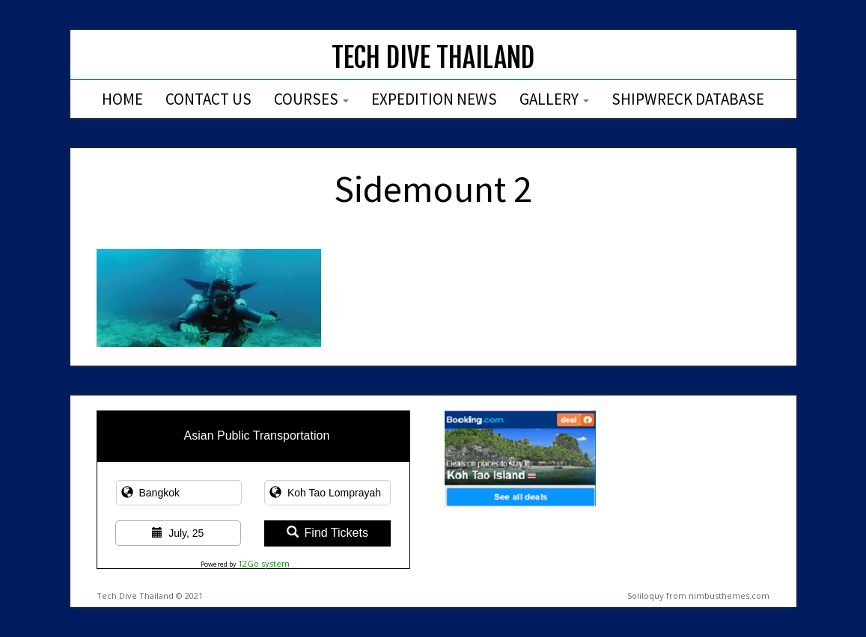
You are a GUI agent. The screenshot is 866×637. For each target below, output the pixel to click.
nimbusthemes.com (729, 595)
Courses (311, 99)
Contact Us (208, 99)
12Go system (264, 563)
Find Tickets (327, 532)
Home (122, 99)
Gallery (554, 99)
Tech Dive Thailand (433, 58)
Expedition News (434, 99)
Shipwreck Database (688, 99)
